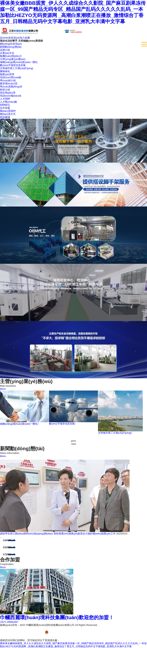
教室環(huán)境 (8, 83)
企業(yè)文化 (7, 53)
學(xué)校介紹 (8, 80)
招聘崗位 (5, 104)
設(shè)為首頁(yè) (10, 37)
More (3, 388)
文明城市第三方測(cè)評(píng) (16, 68)
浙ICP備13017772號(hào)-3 (113, 625)
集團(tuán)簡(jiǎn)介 (11, 56)
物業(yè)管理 (7, 74)
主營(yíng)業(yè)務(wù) (12, 59)
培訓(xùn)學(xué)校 (10, 77)
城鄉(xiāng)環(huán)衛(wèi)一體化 (19, 62)
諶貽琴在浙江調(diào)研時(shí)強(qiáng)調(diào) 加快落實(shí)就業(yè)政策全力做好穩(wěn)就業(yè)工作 (58, 533)
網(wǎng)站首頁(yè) (11, 43)
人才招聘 (5, 98)
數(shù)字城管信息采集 (13, 65)
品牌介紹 (5, 49)
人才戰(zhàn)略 (8, 101)
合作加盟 (5, 108)
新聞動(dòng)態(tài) (10, 46)
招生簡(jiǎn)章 (8, 92)
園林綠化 (5, 71)
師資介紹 (5, 89)
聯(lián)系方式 (8, 114)
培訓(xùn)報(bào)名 (10, 95)
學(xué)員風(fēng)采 (11, 86)
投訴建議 (5, 117)
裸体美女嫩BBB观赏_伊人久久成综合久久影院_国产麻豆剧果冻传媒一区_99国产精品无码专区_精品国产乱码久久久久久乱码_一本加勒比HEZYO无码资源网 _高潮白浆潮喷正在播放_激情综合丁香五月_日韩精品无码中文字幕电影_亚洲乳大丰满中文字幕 (73, 645)
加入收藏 (25, 37)
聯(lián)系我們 (8, 111)
